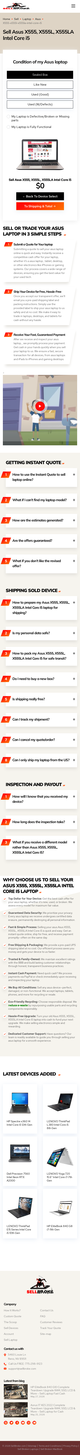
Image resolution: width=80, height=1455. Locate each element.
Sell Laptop (10, 1339)
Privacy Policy (70, 1445)
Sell (16, 19)
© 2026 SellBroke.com (14, 1445)
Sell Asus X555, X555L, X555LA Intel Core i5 (40, 180)
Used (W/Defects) (40, 104)
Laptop (27, 19)
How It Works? (12, 1310)
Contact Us (46, 1310)
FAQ (42, 1316)
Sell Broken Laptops (28, 1449)
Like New (40, 85)
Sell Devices (11, 1328)
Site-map (45, 1334)
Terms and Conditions (50, 1445)
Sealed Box (40, 75)
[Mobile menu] (73, 5)
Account (9, 1334)
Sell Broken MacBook (51, 1449)
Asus (38, 19)
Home (6, 19)
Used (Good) (40, 94)
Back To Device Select (40, 196)
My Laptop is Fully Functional (40, 127)
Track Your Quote (50, 1328)
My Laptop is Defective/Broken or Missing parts (40, 118)
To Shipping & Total (40, 206)
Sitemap (32, 1445)
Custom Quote (12, 1316)
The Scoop (10, 1322)
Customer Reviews (51, 1322)
